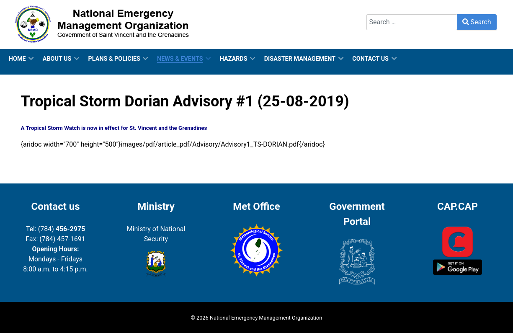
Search (376, 9)
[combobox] (411, 22)
